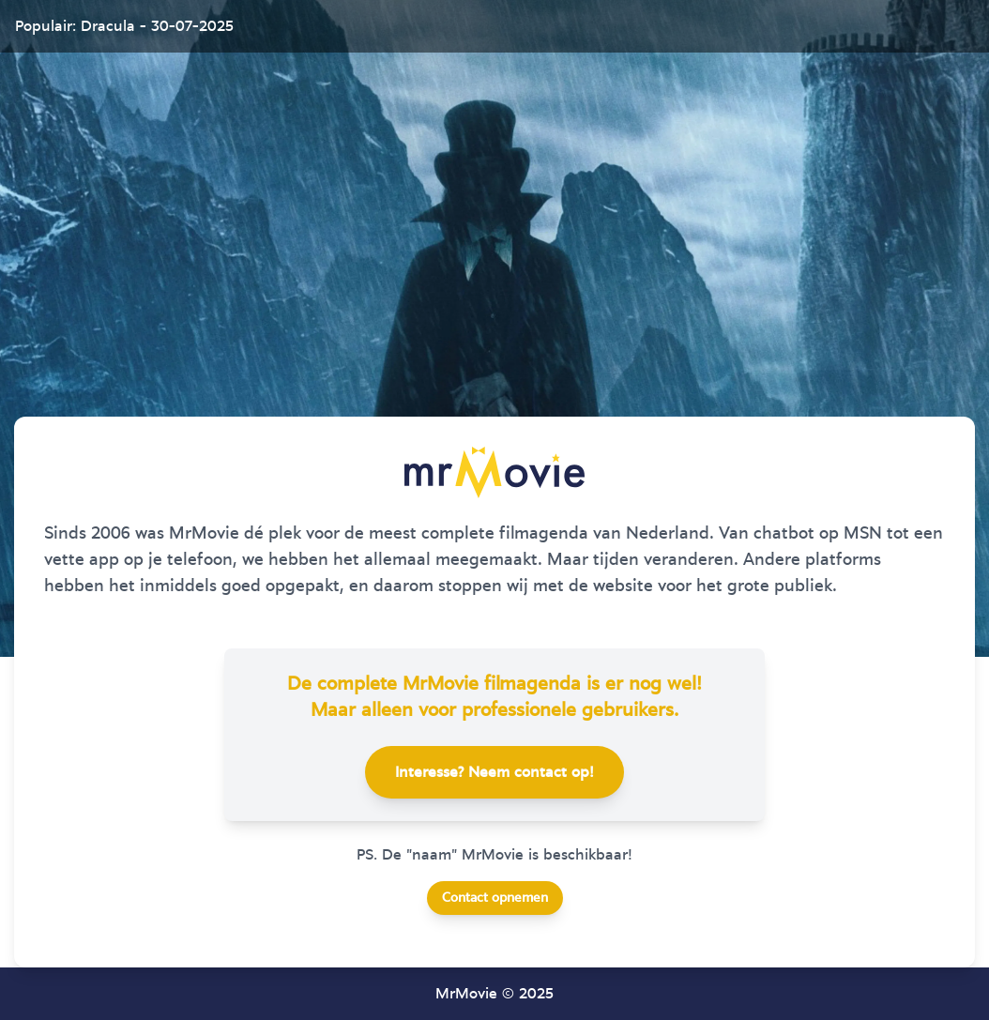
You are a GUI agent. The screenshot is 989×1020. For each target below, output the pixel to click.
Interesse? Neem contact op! (494, 772)
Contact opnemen (495, 898)
